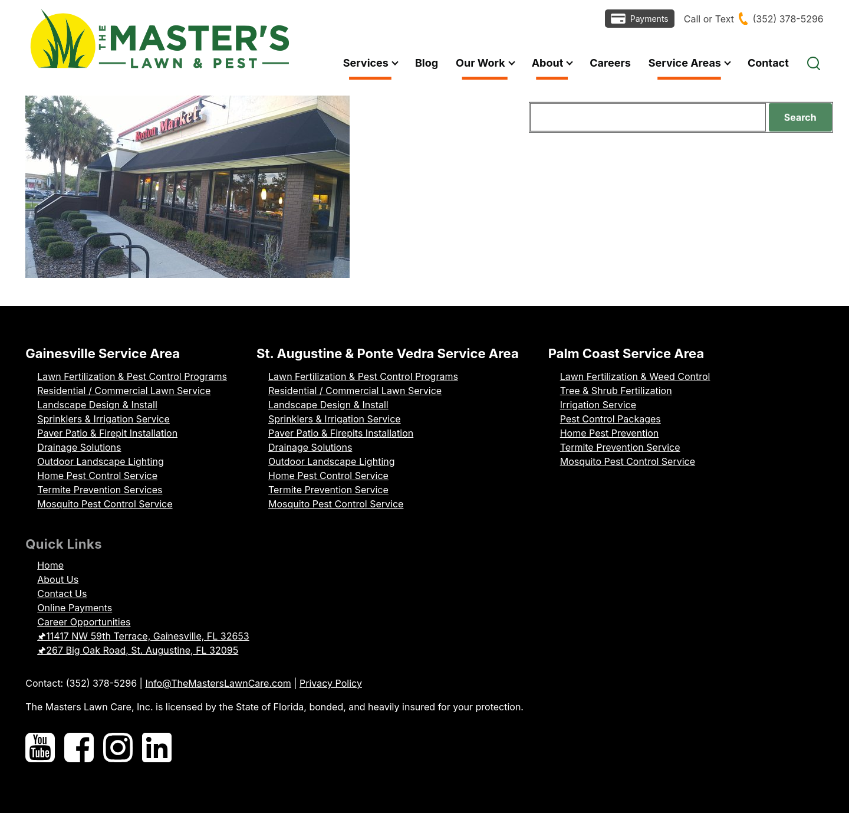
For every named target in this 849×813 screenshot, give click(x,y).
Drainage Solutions (79, 447)
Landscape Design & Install (97, 405)
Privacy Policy (331, 683)
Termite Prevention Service (328, 490)
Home (50, 565)
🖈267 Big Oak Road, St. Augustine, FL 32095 (137, 650)
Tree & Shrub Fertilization (616, 390)
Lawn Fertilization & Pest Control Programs (132, 376)
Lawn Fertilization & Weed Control (635, 376)
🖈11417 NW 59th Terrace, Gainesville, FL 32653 (143, 636)
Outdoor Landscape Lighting (100, 461)
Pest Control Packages (610, 419)
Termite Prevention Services (99, 490)
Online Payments (74, 608)
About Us (57, 579)
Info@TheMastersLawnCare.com (218, 683)
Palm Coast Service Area (626, 353)
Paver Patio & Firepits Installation (340, 433)
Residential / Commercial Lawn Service (123, 390)
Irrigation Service (598, 405)
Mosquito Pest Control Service (104, 504)
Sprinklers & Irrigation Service (103, 419)
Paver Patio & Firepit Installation (107, 433)
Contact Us (62, 593)
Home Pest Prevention (609, 433)
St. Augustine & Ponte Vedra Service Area (387, 353)
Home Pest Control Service (97, 475)
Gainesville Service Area (102, 353)
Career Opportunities (83, 622)
